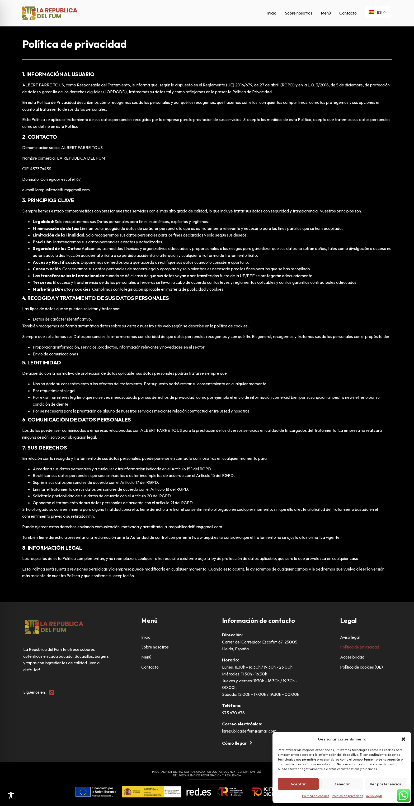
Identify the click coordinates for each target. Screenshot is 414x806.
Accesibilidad (352, 657)
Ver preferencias (386, 783)
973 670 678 (233, 712)
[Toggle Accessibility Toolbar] (11, 795)
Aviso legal (374, 796)
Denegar (341, 783)
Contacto (348, 13)
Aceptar (298, 783)
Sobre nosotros (298, 13)
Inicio (271, 13)
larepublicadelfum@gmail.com (249, 731)
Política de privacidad (347, 796)
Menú (326, 13)
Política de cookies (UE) (361, 667)
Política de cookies (315, 796)
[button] (403, 739)
